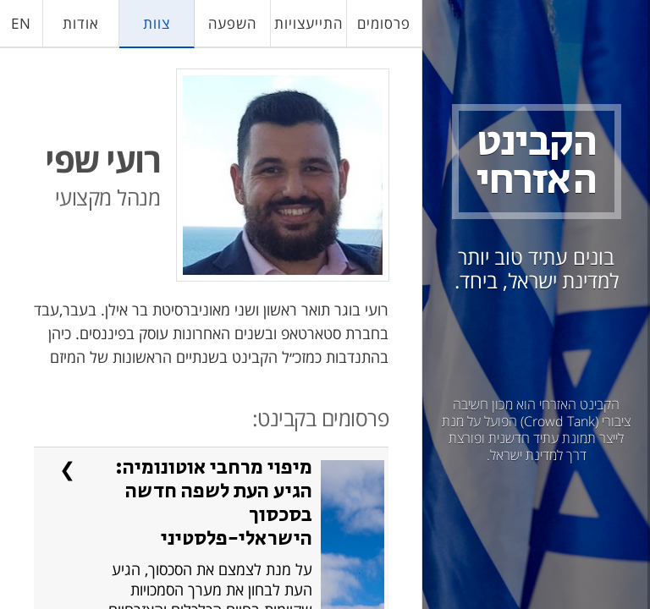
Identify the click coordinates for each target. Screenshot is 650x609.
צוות (156, 23)
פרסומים (383, 23)
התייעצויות (308, 23)
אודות (81, 23)
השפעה (232, 23)
